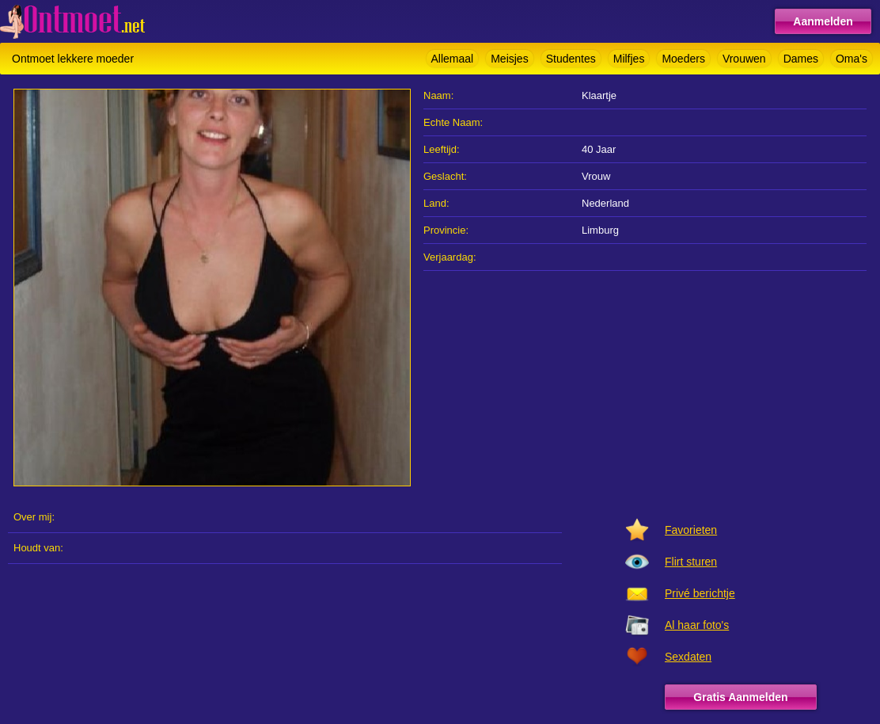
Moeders (683, 58)
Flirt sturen (691, 561)
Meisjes (509, 58)
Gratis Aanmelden (740, 697)
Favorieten (691, 530)
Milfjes (629, 58)
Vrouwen (744, 58)
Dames (800, 58)
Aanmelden (822, 21)
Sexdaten (688, 656)
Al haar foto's (697, 625)
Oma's (851, 58)
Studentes (571, 58)
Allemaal (452, 58)
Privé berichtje (700, 593)
